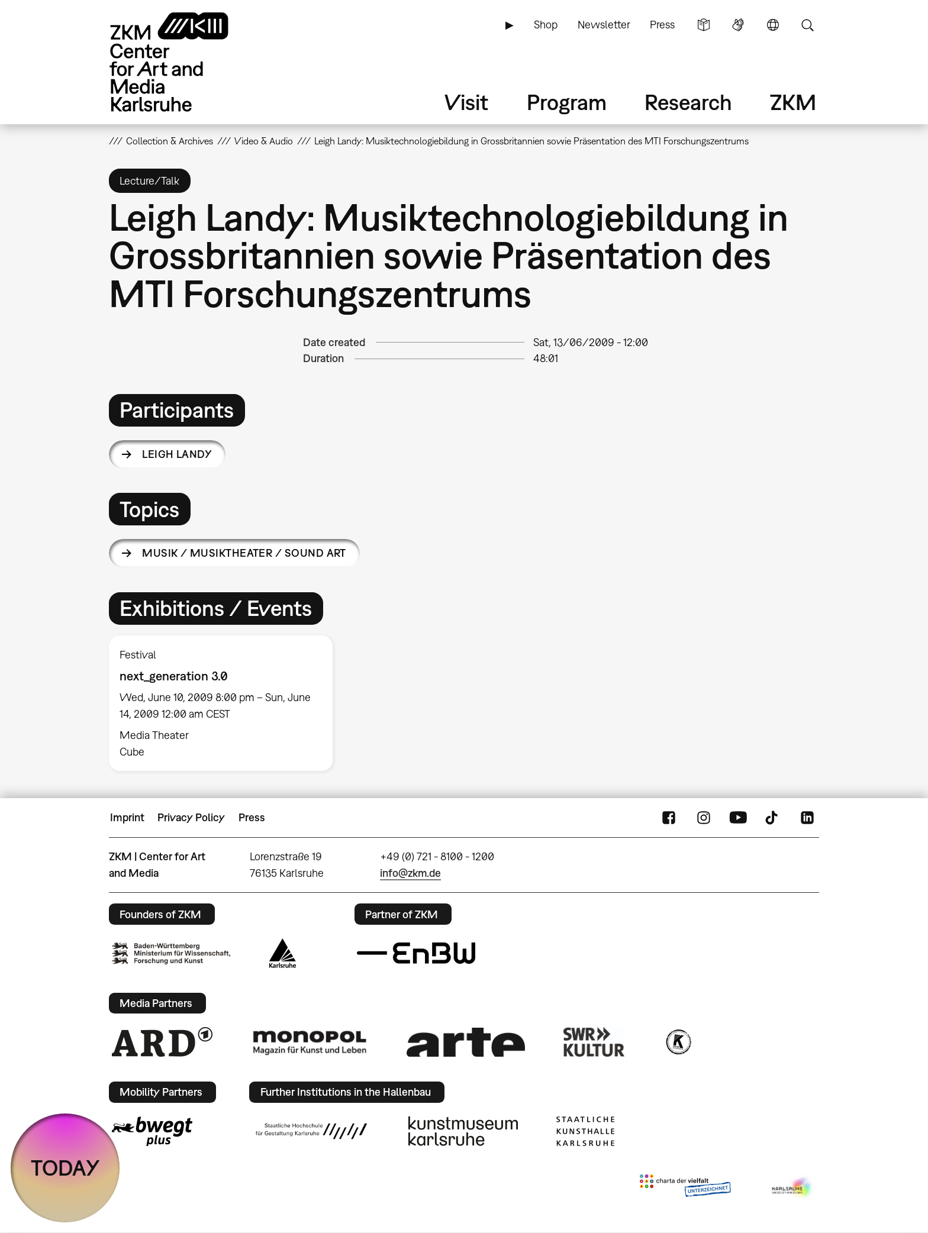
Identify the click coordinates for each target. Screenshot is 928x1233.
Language (773, 25)
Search (807, 25)
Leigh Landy (177, 454)
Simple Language (704, 25)
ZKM (793, 102)
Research (688, 102)
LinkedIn (807, 817)
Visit (466, 102)
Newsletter (604, 24)
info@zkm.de (410, 873)
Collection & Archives (169, 140)
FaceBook (669, 817)
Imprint (127, 817)
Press (662, 24)
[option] (226, 703)
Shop (546, 24)
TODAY (65, 1167)
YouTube (738, 817)
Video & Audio (263, 140)
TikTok (773, 817)
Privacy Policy (191, 817)
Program (567, 102)
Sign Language (738, 25)
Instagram (704, 817)
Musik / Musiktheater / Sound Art (244, 553)
